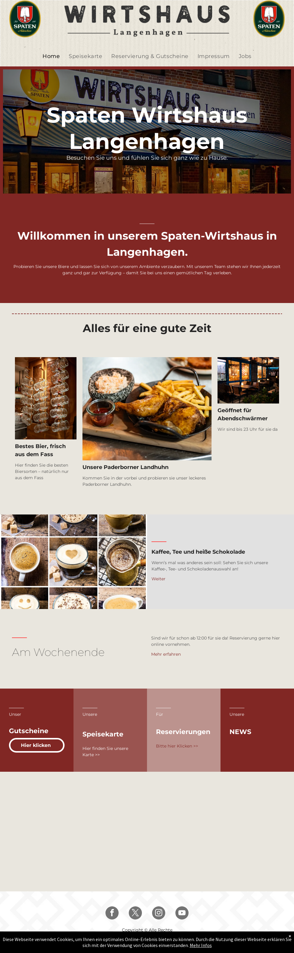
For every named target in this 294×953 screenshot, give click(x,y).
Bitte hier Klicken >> (177, 746)
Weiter (158, 578)
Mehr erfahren (166, 654)
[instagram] (158, 913)
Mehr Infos (201, 945)
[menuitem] (51, 56)
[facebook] (112, 913)
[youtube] (182, 913)
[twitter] (135, 913)
